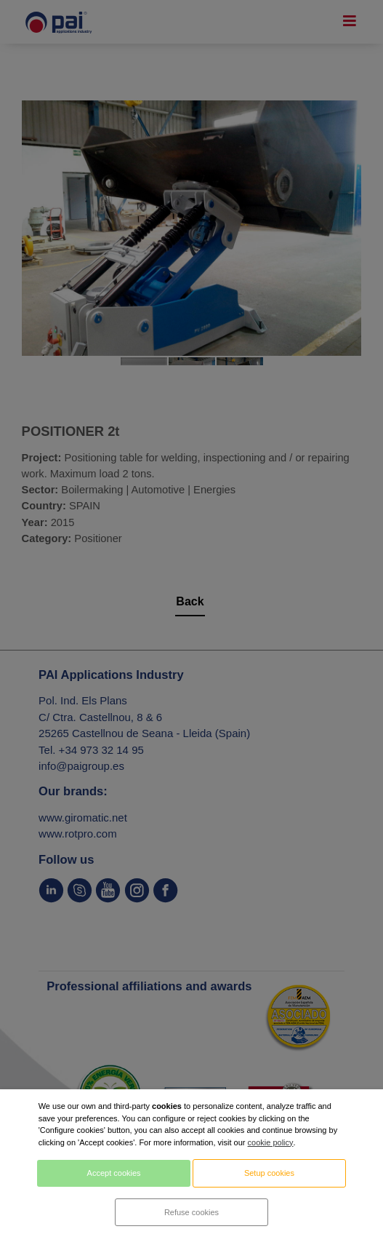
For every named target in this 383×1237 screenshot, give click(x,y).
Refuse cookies (191, 1212)
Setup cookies (269, 1173)
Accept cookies (114, 1173)
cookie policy (271, 1142)
